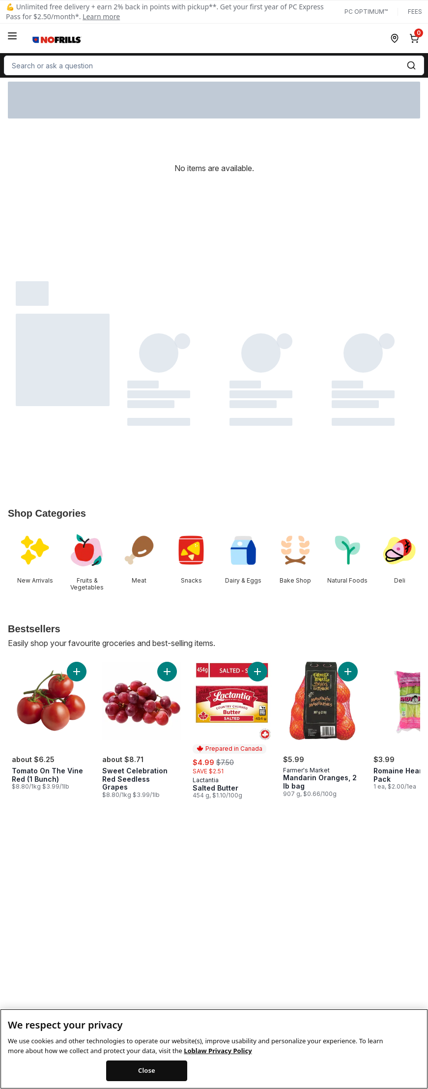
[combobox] (214, 65)
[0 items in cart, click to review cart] (416, 38)
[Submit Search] (411, 65)
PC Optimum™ (366, 11)
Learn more (101, 16)
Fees (415, 11)
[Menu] (12, 36)
